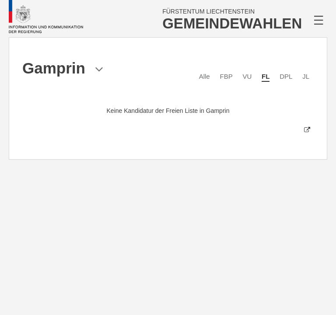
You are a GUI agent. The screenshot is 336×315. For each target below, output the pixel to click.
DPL (286, 76)
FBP (226, 76)
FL (266, 76)
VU (247, 76)
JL (305, 76)
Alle (204, 76)
